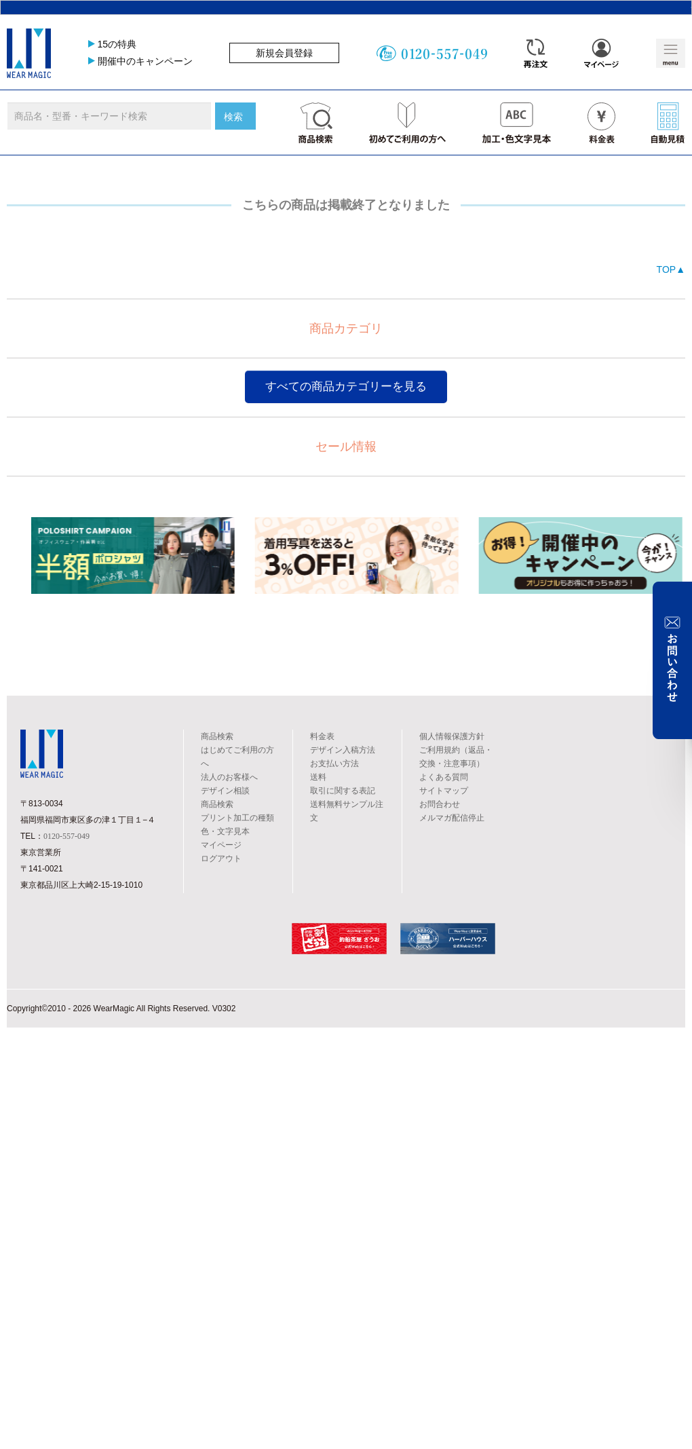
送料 (318, 777)
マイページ (221, 845)
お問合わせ (439, 804)
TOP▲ (671, 269)
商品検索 (217, 736)
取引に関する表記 (342, 790)
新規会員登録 (284, 53)
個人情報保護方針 (451, 736)
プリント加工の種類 (237, 818)
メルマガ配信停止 (451, 818)
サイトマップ (443, 790)
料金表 (322, 736)
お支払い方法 (334, 763)
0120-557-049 (66, 836)
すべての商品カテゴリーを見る (346, 386)
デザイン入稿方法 (342, 750)
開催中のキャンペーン (145, 61)
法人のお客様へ (229, 777)
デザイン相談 (225, 790)
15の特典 (117, 44)
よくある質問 (443, 777)
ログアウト (221, 858)
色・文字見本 (225, 831)
